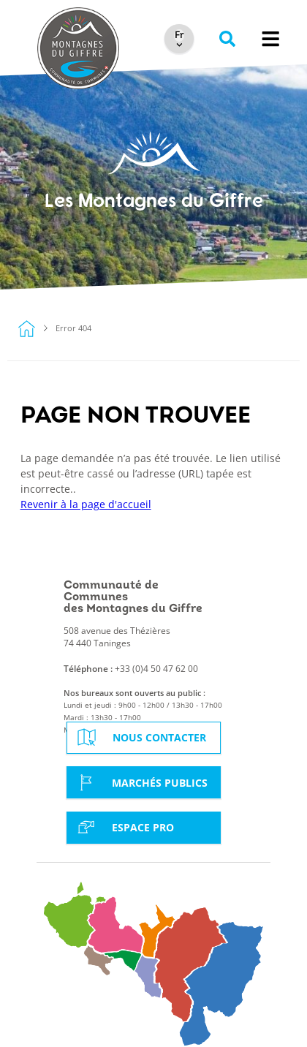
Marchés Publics (140, 782)
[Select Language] (178, 35)
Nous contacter (140, 736)
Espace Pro (123, 826)
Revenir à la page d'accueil (85, 504)
